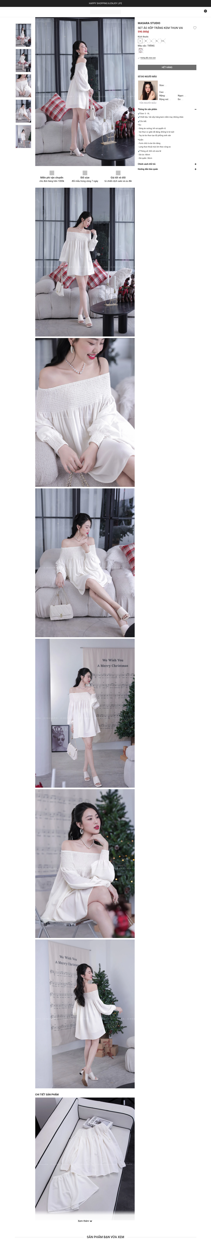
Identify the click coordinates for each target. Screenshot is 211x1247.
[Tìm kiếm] (196, 12)
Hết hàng (167, 67)
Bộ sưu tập (38, 11)
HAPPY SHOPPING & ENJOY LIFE (105, 3)
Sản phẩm (22, 11)
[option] (23, 35)
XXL (163, 41)
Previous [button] (23, 20)
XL (157, 41)
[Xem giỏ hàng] (203, 12)
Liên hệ (51, 11)
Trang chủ (9, 11)
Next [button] (23, 151)
